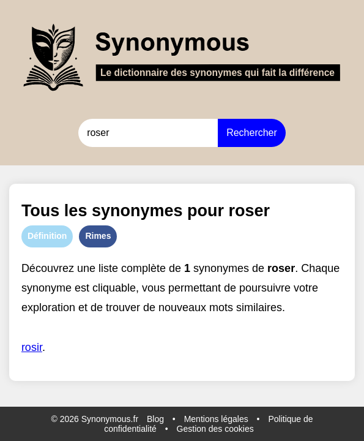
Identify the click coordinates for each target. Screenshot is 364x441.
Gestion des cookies (215, 429)
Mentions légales (216, 419)
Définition (47, 236)
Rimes (98, 236)
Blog (155, 419)
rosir (31, 347)
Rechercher (251, 132)
